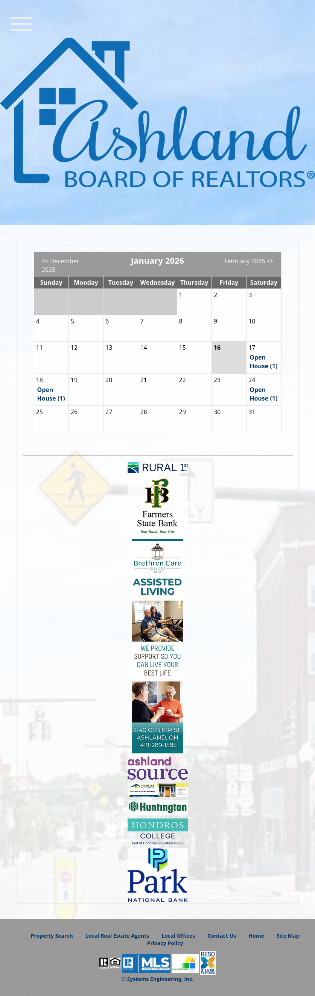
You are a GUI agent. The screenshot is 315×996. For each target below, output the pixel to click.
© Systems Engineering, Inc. (158, 978)
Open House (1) (263, 361)
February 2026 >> (248, 261)
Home (256, 935)
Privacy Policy (165, 943)
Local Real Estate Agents (117, 935)
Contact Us (221, 935)
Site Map (288, 935)
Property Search (52, 935)
